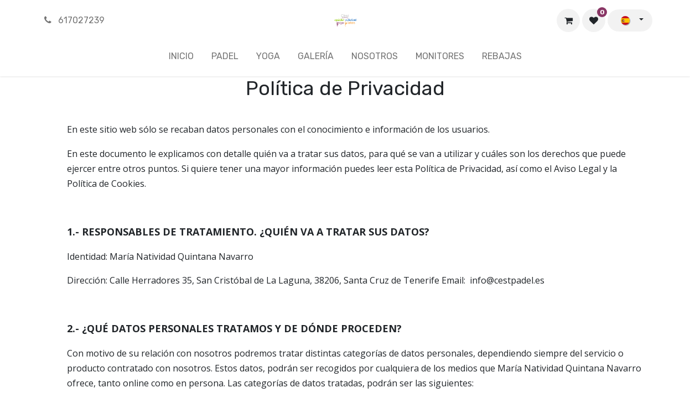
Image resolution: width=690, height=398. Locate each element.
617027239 (74, 20)
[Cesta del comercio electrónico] (568, 20)
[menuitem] (181, 58)
